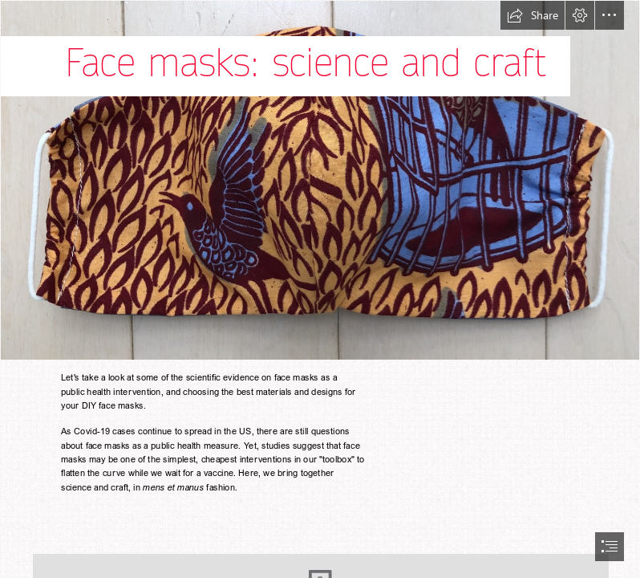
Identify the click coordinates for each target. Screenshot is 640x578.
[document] (320, 289)
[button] (532, 15)
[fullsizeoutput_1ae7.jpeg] (320, 180)
